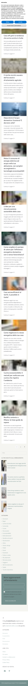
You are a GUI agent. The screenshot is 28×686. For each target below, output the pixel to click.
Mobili (4, 548)
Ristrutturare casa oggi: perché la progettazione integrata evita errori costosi (16, 465)
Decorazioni (6, 531)
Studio (4, 567)
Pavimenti (5, 553)
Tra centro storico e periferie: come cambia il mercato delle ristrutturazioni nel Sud (16, 479)
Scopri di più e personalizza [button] (14, 683)
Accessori (5, 519)
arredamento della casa (11, 626)
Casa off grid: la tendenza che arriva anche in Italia (14, 37)
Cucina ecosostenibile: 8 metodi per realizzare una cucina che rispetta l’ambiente (14, 376)
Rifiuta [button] (7, 679)
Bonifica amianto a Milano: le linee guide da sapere (13, 420)
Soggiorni (5, 562)
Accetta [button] (20, 679)
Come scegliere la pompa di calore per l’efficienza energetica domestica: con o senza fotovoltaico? (14, 251)
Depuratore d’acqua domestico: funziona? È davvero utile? (13, 120)
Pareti (4, 550)
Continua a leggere (9, 54)
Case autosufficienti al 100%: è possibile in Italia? (12, 295)
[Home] (10, 14)
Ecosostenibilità (15, 14)
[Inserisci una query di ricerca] (14, 452)
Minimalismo (5, 644)
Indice (4, 652)
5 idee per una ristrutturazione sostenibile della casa (12, 209)
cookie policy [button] (21, 667)
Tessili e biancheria (8, 570)
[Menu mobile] (14, 6)
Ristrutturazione (7, 560)
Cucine (4, 528)
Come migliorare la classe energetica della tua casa (14, 334)
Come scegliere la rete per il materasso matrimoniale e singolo (15, 506)
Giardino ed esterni (8, 538)
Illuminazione (6, 541)
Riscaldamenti (6, 558)
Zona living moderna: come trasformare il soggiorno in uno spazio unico (16, 492)
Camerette (5, 526)
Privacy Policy (18, 597)
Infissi (4, 543)
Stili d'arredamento (8, 565)
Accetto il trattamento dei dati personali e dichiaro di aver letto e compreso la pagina (13, 594)
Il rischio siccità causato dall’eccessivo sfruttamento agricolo (13, 78)
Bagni (4, 521)
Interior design (6, 545)
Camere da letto (7, 524)
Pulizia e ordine (7, 555)
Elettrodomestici (7, 536)
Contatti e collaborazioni (9, 657)
